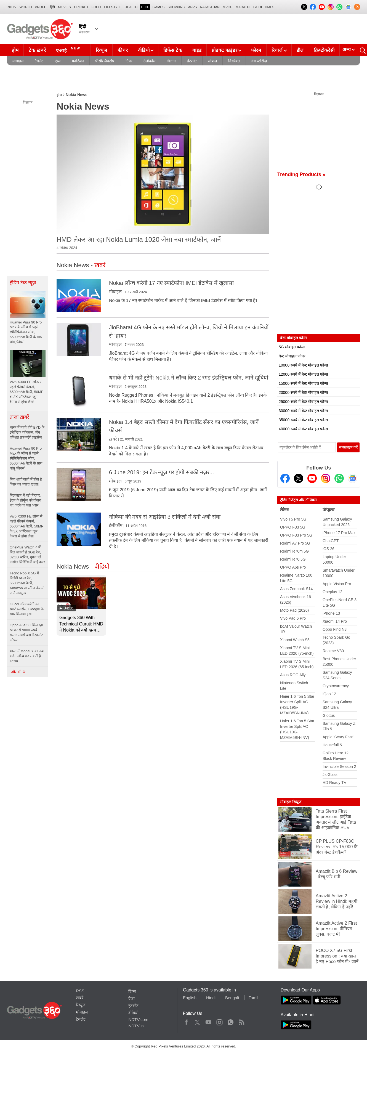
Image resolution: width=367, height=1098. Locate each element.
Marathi (243, 7)
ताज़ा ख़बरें (19, 417)
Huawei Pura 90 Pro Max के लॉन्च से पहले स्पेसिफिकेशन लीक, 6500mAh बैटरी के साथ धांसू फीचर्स (26, 458)
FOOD (96, 7)
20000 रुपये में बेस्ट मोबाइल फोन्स (303, 392)
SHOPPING (176, 7)
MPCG (228, 7)
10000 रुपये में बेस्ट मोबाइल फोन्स (303, 365)
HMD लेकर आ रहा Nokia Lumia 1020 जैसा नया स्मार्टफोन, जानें (139, 239)
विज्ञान (171, 61)
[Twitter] (298, 478)
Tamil (253, 997)
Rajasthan (210, 7)
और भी (18, 672)
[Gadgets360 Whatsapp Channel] (339, 478)
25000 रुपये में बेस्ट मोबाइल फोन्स (303, 401)
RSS (80, 990)
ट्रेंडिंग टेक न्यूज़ (23, 282)
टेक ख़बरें (37, 50)
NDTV (12, 7)
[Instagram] (325, 478)
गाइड (196, 50)
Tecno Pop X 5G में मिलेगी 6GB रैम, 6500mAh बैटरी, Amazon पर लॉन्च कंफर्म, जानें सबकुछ (27, 583)
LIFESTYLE (112, 7)
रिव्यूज (101, 50)
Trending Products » (301, 174)
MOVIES (64, 7)
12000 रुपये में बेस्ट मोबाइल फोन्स (303, 374)
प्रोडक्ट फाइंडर (224, 50)
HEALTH (131, 7)
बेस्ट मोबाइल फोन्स (292, 356)
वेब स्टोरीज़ (259, 61)
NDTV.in (135, 1025)
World (26, 7)
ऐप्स (57, 61)
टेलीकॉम (149, 61)
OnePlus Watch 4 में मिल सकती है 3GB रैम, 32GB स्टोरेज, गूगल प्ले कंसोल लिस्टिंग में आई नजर (27, 554)
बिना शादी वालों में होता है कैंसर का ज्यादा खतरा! (26, 481)
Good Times (263, 7)
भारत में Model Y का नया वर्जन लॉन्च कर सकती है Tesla (27, 656)
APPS (192, 7)
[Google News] (352, 478)
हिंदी (52, 7)
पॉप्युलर (328, 509)
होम (15, 50)
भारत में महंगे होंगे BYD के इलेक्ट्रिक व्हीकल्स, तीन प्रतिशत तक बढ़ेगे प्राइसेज (27, 432)
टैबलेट (39, 61)
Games (158, 7)
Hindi (211, 997)
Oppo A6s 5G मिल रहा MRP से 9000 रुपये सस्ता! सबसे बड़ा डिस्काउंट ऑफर (26, 632)
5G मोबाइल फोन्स (292, 347)
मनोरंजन (78, 61)
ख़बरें (113, 439)
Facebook (186, 1021)
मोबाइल (17, 61)
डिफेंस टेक (172, 50)
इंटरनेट (192, 61)
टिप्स (129, 61)
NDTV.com (138, 1019)
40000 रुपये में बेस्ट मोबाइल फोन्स (303, 429)
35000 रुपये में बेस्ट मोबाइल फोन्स (303, 420)
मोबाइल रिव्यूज (290, 802)
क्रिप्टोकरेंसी (324, 50)
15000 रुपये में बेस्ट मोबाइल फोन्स (303, 383)
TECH (145, 7)
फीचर (123, 50)
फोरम (256, 50)
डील (300, 50)
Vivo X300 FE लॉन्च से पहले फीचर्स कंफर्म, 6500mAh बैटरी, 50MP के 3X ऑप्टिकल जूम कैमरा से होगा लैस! (26, 526)
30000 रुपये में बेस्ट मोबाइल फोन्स (303, 411)
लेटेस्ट (284, 509)
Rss (241, 1021)
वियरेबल (234, 61)
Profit (41, 7)
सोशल (212, 61)
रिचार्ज (277, 50)
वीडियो (144, 50)
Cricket (81, 7)
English (189, 997)
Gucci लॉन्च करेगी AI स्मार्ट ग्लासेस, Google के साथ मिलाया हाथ (27, 609)
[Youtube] (312, 478)
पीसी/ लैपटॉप (104, 61)
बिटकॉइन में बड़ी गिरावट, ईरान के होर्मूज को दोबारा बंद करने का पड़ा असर (25, 500)
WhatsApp (230, 1021)
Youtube (208, 1021)
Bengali (232, 997)
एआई (69, 49)
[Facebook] (285, 478)
